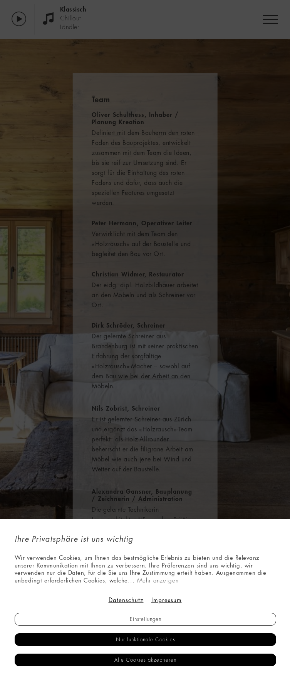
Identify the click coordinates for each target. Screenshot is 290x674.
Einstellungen (145, 619)
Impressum (166, 600)
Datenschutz (126, 600)
